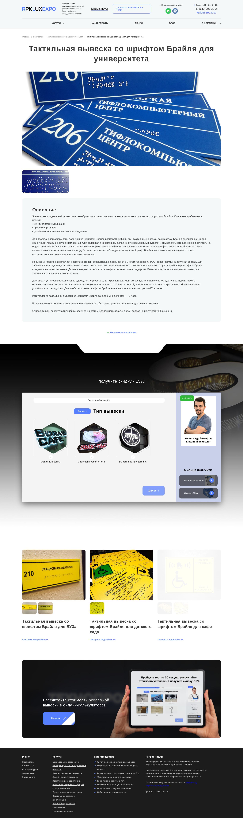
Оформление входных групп (67, 792)
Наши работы (99, 23)
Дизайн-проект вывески (65, 777)
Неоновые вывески (63, 811)
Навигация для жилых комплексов (64, 805)
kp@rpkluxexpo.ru (206, 12)
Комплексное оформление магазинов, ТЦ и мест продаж (68, 783)
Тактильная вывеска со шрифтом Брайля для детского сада (121, 626)
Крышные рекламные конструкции (64, 798)
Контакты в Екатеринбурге (30, 767)
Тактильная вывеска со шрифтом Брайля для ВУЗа (49, 624)
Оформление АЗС (62, 788)
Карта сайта (28, 777)
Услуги (56, 23)
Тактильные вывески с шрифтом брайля (65, 37)
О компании (209, 23)
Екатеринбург (99, 8)
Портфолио (38, 37)
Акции (139, 23)
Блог (172, 23)
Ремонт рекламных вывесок (67, 773)
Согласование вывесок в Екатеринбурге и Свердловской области (69, 766)
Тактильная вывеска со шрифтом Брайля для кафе (184, 624)
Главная (25, 37)
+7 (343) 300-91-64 (206, 9)
